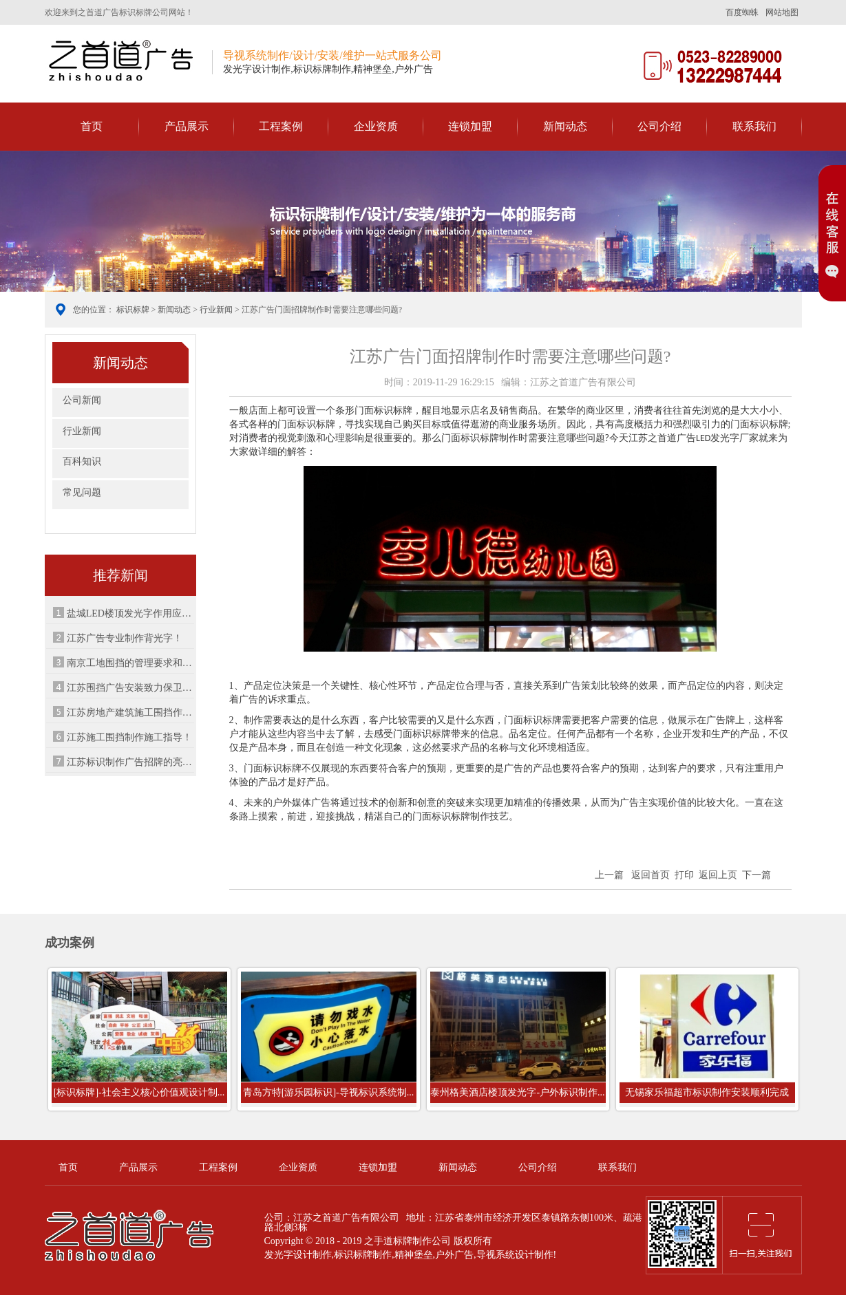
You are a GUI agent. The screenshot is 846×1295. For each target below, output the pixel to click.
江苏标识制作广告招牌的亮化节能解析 (131, 762)
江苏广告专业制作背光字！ (124, 638)
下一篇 (756, 875)
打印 (684, 875)
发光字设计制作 (298, 1255)
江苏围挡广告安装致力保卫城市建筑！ (131, 688)
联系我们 (754, 126)
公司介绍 (659, 126)
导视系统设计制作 (514, 1255)
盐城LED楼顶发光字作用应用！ (131, 613)
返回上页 (718, 875)
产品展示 (187, 126)
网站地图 (782, 12)
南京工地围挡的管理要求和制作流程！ (131, 663)
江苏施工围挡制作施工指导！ (129, 737)
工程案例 (281, 126)
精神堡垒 (413, 1255)
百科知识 (82, 461)
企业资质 (376, 126)
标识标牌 (132, 309)
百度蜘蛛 (742, 12)
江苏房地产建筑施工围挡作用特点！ (131, 712)
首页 (92, 126)
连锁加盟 (470, 126)
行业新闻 (216, 309)
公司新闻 (82, 400)
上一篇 (609, 875)
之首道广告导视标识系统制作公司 (123, 60)
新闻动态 (565, 126)
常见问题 (82, 492)
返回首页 (650, 875)
